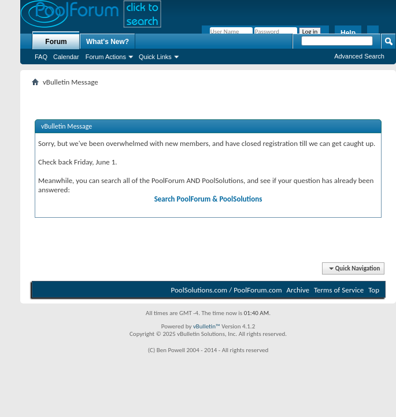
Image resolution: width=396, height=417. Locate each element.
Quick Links (155, 56)
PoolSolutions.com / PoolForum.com (226, 290)
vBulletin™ (206, 326)
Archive (298, 290)
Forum (55, 42)
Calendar (66, 56)
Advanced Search (359, 56)
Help (348, 33)
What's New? (107, 42)
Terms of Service (339, 290)
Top (373, 290)
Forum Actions (106, 56)
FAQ (41, 56)
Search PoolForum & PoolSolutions (208, 199)
